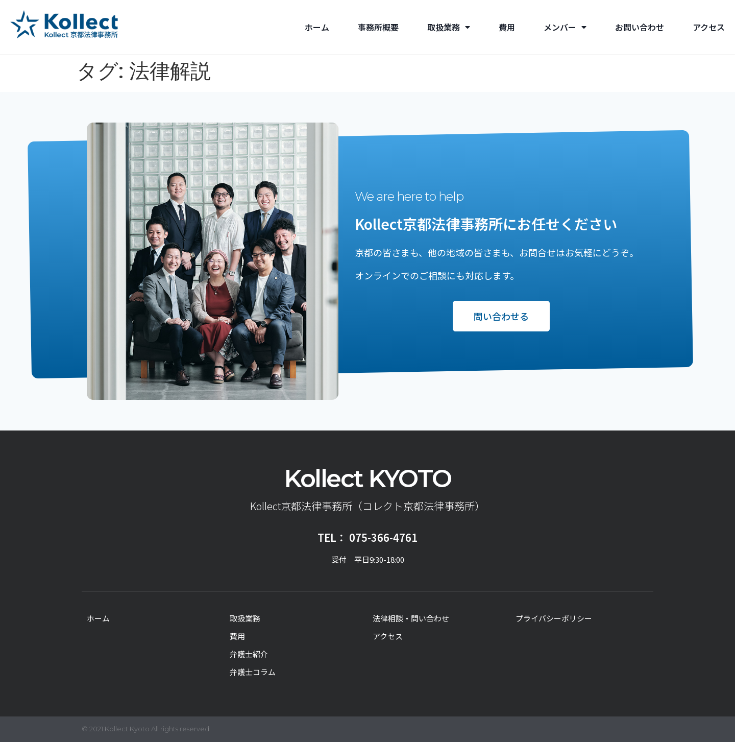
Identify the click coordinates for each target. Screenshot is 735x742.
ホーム (317, 27)
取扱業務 (448, 27)
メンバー (565, 27)
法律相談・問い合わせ (411, 618)
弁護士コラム (253, 671)
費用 (507, 27)
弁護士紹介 (249, 654)
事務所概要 (378, 27)
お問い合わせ (639, 27)
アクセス (709, 27)
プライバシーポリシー (554, 618)
